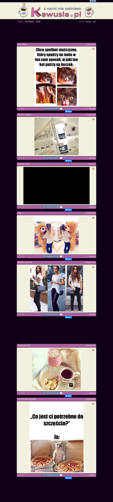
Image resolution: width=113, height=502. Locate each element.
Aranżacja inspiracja (24, 114)
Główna (20, 21)
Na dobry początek (24, 345)
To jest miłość (22, 44)
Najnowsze (81, 21)
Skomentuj (90, 108)
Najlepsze (88, 21)
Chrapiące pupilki (23, 164)
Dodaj (38, 21)
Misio (19, 213)
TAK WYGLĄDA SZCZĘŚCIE (27, 399)
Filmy (94, 21)
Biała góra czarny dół (25, 262)
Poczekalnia (30, 21)
